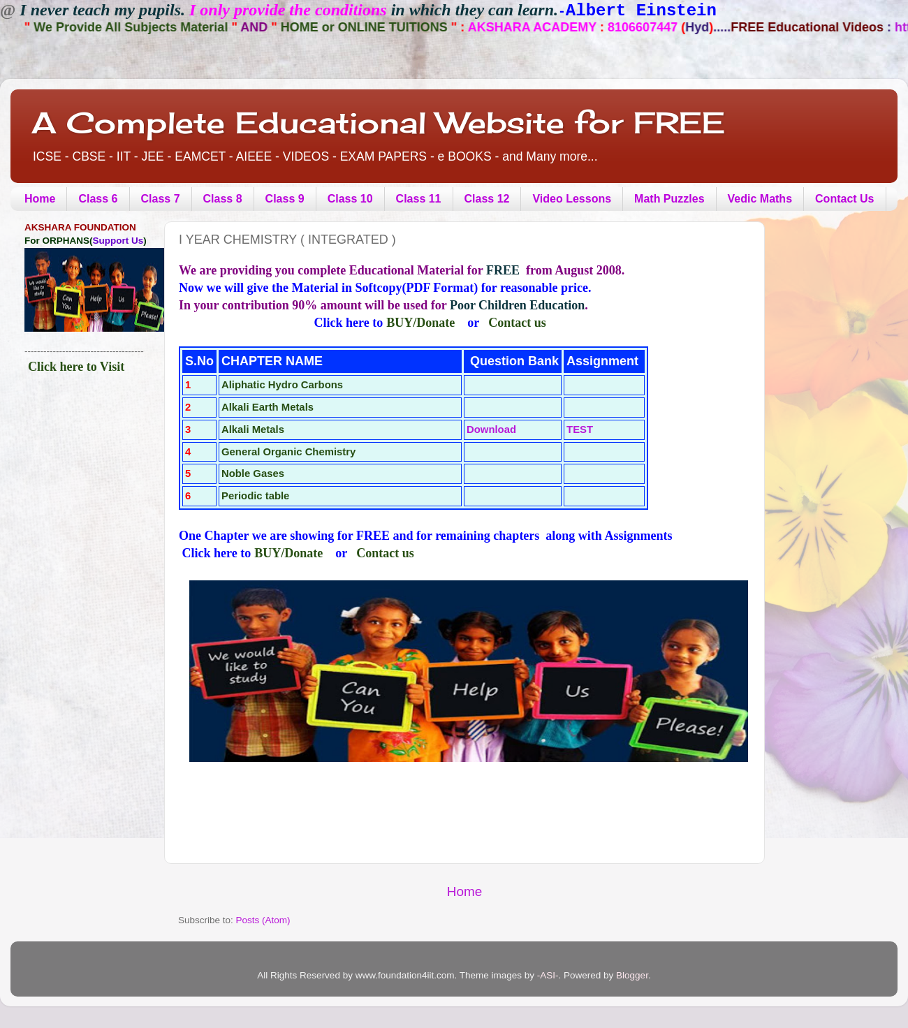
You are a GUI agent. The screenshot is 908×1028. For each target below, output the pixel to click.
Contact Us (844, 199)
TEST (579, 429)
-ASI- (548, 975)
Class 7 (160, 199)
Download (491, 429)
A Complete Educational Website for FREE (378, 122)
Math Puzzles (669, 199)
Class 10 (350, 199)
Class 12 (487, 199)
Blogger (632, 975)
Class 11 (418, 199)
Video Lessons (571, 199)
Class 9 (285, 199)
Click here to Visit (76, 367)
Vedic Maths (760, 199)
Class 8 (222, 199)
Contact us (517, 323)
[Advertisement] (85, 458)
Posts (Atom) (263, 920)
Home (39, 199)
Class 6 (97, 199)
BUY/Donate (420, 323)
